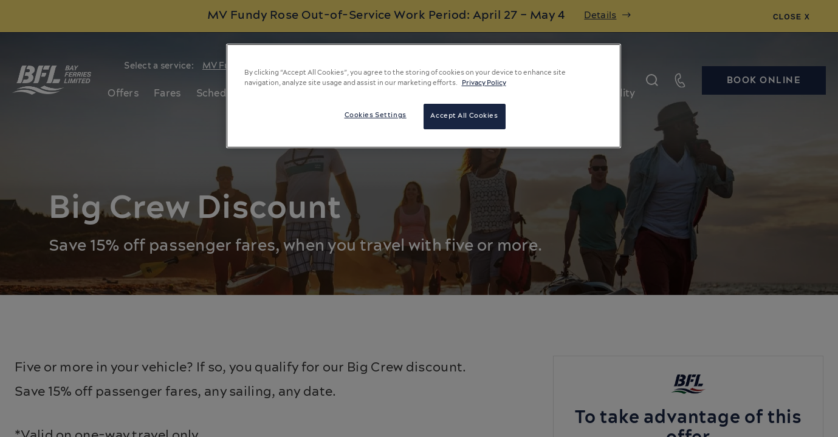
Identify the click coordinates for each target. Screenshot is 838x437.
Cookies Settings (376, 115)
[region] (423, 96)
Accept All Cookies (464, 116)
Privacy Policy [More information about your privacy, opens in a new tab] (484, 83)
